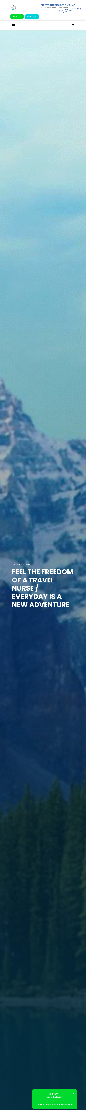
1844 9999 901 (54, 1097)
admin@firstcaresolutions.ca (59, 1104)
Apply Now (17, 16)
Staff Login (32, 16)
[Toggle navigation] (13, 25)
